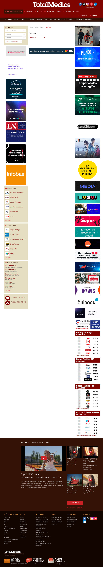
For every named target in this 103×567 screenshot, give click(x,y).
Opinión (22, 535)
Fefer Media (8, 282)
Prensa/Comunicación (41, 532)
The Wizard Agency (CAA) (14, 193)
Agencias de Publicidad (42, 520)
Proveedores (39, 539)
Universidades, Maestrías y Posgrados (43, 544)
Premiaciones (23, 528)
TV (4, 524)
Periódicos (7, 518)
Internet (6, 530)
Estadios (6, 537)
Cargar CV (54, 524)
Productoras (39, 535)
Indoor (6, 533)
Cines (5, 535)
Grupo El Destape (12, 230)
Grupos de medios (40, 528)
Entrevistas (23, 533)
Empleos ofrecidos (57, 518)
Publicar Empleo (56, 520)
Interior (42, 27)
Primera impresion (10, 278)
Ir (24, 30)
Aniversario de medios (42, 522)
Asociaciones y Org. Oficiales (41, 525)
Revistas (6, 520)
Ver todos (8, 220)
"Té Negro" (70, 459)
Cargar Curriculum (18, 302)
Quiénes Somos (71, 518)
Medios (22, 518)
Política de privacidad (9, 555)
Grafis (9, 216)
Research (22, 520)
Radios (36, 27)
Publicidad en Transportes (11, 539)
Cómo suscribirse (72, 520)
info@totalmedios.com (38, 563)
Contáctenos (70, 524)
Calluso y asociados (13, 202)
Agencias (22, 526)
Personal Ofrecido (18, 297)
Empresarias (23, 524)
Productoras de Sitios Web (43, 537)
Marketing (39, 530)
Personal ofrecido (57, 522)
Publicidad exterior (9, 528)
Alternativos (7, 541)
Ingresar (93, 15)
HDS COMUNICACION (10, 266)
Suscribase (82, 15)
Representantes (40, 541)
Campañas (22, 522)
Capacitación (23, 530)
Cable (5, 522)
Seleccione (37, 37)
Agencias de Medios (41, 518)
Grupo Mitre (11, 249)
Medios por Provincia (14, 41)
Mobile (6, 543)
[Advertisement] (12, 472)
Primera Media (11, 212)
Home (31, 27)
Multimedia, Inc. (12, 197)
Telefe (9, 254)
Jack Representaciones (14, 207)
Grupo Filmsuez (12, 244)
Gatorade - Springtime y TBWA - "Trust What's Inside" (90, 461)
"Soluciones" (71, 487)
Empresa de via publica (11, 274)
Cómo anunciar (71, 522)
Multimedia (23, 537)
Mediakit (69, 526)
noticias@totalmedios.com (61, 563)
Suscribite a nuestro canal (74, 508)
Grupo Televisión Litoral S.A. (15, 239)
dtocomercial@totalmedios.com (18, 563)
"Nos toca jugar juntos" (89, 487)
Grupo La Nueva (12, 235)
